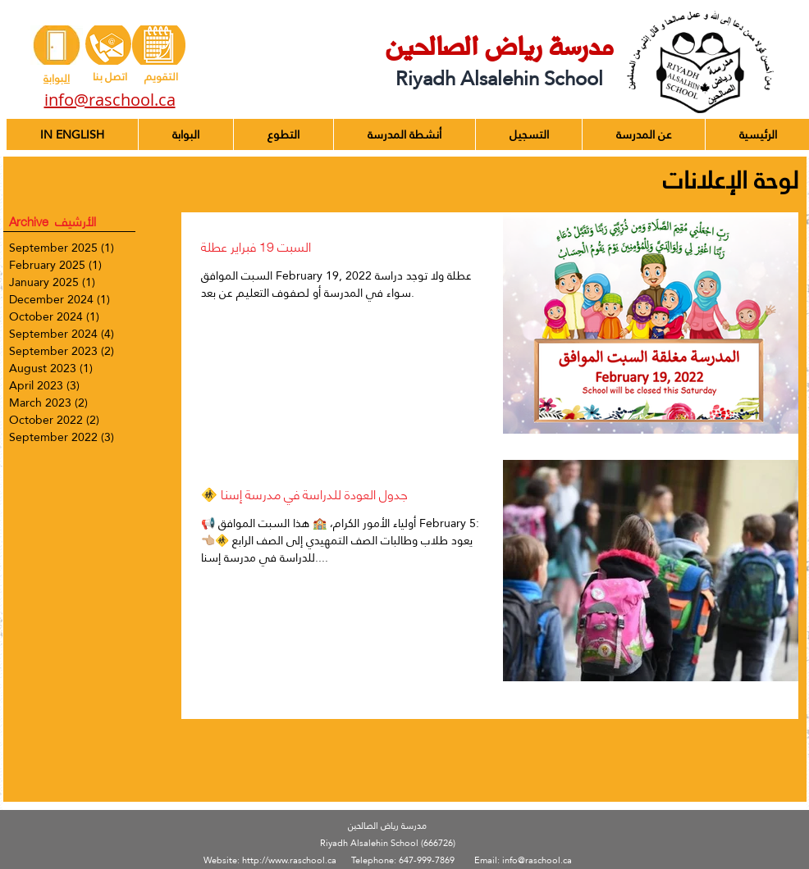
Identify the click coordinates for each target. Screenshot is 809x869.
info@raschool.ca (537, 860)
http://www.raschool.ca (289, 860)
